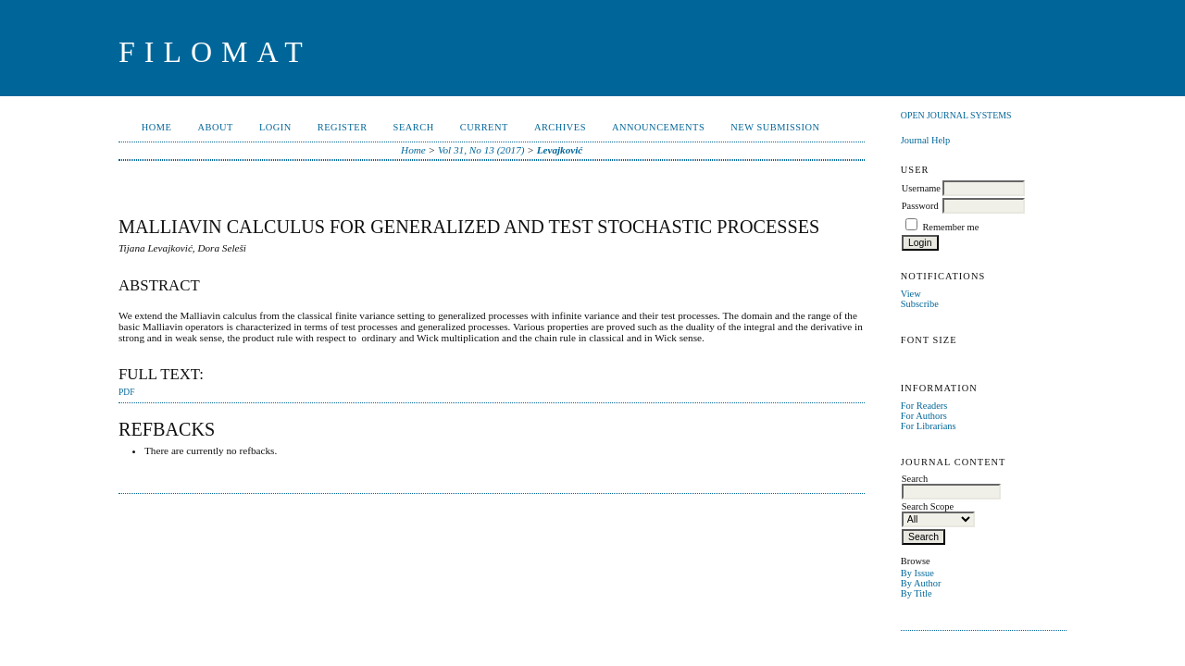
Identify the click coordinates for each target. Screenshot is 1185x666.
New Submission (774, 127)
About (214, 127)
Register (343, 127)
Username (921, 188)
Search (413, 127)
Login (275, 127)
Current (484, 127)
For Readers (924, 406)
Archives (560, 127)
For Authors (924, 416)
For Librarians (928, 426)
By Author (921, 583)
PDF (126, 392)
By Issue (917, 573)
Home (157, 127)
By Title (916, 593)
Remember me (950, 227)
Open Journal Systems (956, 115)
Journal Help (925, 140)
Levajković (560, 149)
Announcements (658, 127)
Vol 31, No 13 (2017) (481, 149)
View (911, 294)
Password (920, 206)
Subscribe (920, 304)
